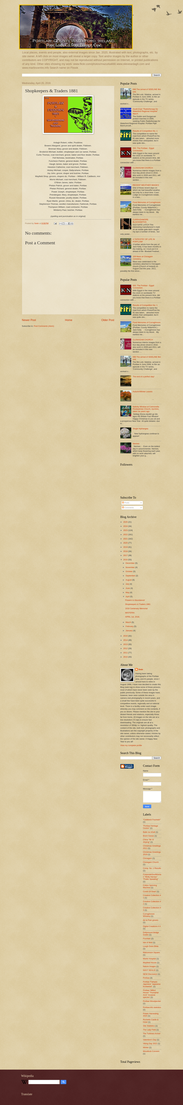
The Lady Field (149, 1030)
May (128, 592)
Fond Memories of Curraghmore (146, 202)
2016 (125, 559)
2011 (125, 653)
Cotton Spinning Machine (150, 886)
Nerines (136, 443)
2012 (125, 648)
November (130, 567)
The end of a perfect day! (143, 376)
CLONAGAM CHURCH (143, 168)
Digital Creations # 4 (152, 926)
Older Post (107, 320)
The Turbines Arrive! (151, 1033)
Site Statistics (149, 1026)
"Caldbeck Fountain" (152, 820)
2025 (125, 522)
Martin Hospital (149, 959)
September (131, 576)
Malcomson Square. (151, 952)
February (130, 626)
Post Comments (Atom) (44, 326)
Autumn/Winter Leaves (142, 391)
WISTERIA (130, 613)
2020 (125, 543)
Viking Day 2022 (150, 1043)
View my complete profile (131, 745)
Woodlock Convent (151, 1051)
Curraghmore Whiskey (149, 915)
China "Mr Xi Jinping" (148, 840)
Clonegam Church (151, 862)
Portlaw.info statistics (152, 1007)
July (128, 584)
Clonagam (147, 858)
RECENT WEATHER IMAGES (146, 185)
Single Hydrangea (140, 428)
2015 (125, 636)
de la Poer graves (150, 920)
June (128, 588)
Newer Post (29, 320)
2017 (125, 555)
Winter (146, 1047)
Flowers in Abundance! (135, 600)
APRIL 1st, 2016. (132, 617)
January (129, 630)
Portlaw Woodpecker (152, 1001)
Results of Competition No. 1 (145, 131)
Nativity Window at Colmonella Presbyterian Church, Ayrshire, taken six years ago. (146, 409)
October (129, 571)
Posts (125, 503)
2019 (125, 547)
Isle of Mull (147, 942)
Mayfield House (150, 962)
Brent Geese (148, 836)
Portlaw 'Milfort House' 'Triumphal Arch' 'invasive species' (150, 993)
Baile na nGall (149, 832)
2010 (125, 657)
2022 (125, 534)
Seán (140, 669)
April (128, 596)
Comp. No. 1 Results (152, 868)
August (129, 580)
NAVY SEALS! (149, 970)
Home (68, 320)
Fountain (147, 938)
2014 (125, 640)
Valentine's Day (149, 1040)
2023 (125, 530)
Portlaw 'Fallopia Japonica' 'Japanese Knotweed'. (152, 984)
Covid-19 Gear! (149, 891)
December (130, 563)
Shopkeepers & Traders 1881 (137, 604)
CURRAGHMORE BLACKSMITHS (140, 220)
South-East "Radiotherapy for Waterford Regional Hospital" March (145, 111)
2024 (125, 526)
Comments (128, 507)
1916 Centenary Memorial (136, 608)
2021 (125, 539)
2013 (125, 644)
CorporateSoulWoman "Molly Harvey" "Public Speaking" (152, 876)
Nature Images (149, 966)
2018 (125, 551)
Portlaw (146, 978)
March (129, 622)
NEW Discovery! (150, 974)
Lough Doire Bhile (150, 946)
